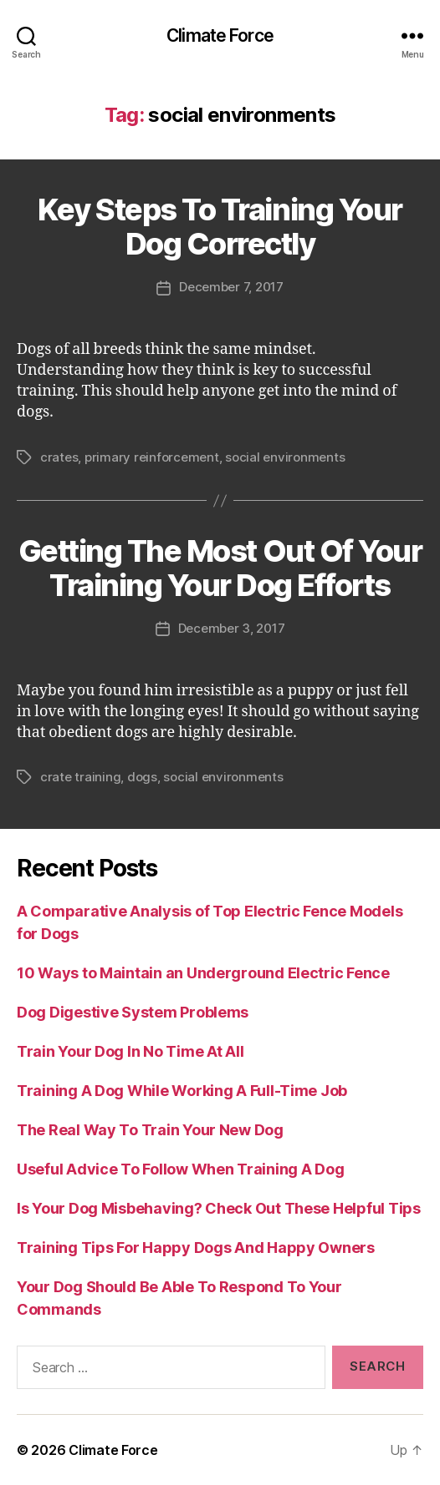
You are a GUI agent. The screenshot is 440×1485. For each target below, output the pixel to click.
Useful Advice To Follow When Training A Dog (180, 1169)
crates (59, 457)
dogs (142, 777)
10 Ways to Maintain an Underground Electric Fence (203, 973)
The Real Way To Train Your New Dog (150, 1130)
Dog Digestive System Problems (132, 1012)
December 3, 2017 (231, 628)
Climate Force (220, 35)
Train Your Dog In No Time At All (130, 1051)
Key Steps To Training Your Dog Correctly (220, 226)
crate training (80, 777)
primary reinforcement (151, 457)
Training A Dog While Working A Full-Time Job (182, 1090)
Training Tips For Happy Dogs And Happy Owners (196, 1247)
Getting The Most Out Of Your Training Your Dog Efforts (220, 568)
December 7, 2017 (231, 287)
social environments (285, 457)
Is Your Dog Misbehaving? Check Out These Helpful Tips (219, 1208)
